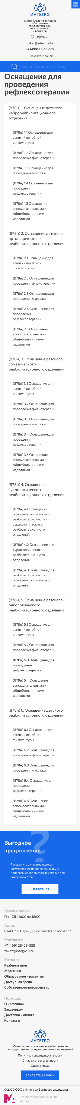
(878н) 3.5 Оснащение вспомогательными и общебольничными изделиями (30, 462)
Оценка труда (40, 1065)
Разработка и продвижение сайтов (38, 1098)
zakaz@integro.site (40, 43)
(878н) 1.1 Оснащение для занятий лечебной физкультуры (33, 137)
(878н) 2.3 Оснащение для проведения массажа (33, 295)
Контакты (12, 1020)
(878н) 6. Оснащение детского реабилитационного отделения (36, 713)
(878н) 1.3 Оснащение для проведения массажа (33, 170)
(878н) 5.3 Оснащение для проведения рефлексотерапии (33, 665)
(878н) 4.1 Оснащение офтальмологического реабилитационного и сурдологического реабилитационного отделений (31, 521)
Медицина (12, 971)
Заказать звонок (41, 56)
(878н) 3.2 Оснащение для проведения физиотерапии (34, 406)
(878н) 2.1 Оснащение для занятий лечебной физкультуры (33, 263)
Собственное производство (26, 987)
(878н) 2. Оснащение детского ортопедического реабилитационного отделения (36, 238)
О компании (14, 1004)
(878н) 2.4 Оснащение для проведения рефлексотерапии (33, 314)
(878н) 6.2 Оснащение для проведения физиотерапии (34, 752)
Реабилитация (15, 965)
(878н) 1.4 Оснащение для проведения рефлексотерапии (33, 188)
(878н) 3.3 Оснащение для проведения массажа (33, 421)
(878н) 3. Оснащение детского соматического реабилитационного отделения (36, 364)
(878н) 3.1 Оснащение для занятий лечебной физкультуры (33, 388)
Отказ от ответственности (40, 1060)
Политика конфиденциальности (40, 1055)
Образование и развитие (24, 976)
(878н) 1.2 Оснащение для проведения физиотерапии (34, 155)
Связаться (40, 888)
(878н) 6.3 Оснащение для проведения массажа (33, 767)
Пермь (40, 37)
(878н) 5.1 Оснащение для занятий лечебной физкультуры (33, 629)
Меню (75, 4)
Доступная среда (18, 982)
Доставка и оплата (19, 1015)
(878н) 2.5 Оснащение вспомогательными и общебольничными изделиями (30, 336)
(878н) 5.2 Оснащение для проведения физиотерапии (34, 647)
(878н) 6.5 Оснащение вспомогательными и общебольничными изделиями (30, 808)
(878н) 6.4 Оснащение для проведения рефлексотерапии (33, 785)
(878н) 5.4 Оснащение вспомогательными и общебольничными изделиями (30, 687)
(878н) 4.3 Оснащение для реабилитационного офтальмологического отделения (33, 577)
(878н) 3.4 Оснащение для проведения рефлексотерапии (33, 439)
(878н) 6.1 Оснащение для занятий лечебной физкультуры (33, 734)
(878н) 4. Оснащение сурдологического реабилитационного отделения (36, 489)
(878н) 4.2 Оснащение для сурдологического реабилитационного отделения (33, 552)
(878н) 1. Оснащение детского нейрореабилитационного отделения (35, 112)
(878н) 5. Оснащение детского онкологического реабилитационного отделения (36, 604)
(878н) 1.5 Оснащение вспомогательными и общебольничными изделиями (30, 211)
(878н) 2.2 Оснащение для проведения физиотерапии (34, 280)
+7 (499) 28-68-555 (40, 49)
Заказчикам (13, 1009)
